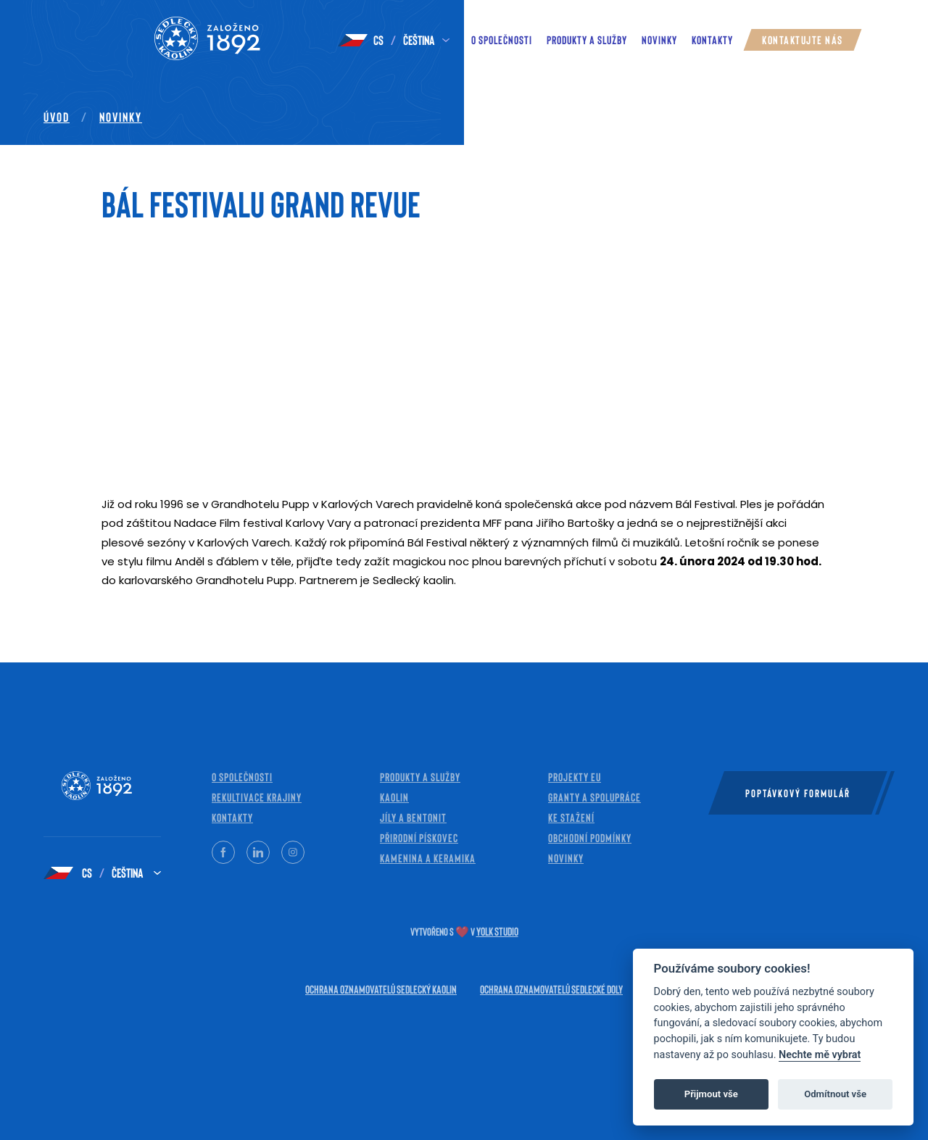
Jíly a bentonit (413, 817)
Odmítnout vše (835, 1094)
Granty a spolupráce (594, 797)
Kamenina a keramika (428, 858)
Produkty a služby (587, 39)
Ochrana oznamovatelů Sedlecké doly (551, 989)
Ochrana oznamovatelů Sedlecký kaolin (381, 989)
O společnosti (501, 39)
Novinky (120, 117)
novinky (659, 39)
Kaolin (394, 797)
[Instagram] (292, 852)
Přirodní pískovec (419, 837)
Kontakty (712, 39)
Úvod (57, 117)
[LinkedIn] (258, 852)
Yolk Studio (497, 931)
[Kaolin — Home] (181, 40)
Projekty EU (574, 776)
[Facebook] (223, 852)
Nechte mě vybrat (820, 1055)
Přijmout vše (711, 1094)
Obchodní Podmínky (589, 837)
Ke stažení (571, 817)
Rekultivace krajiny (257, 797)
